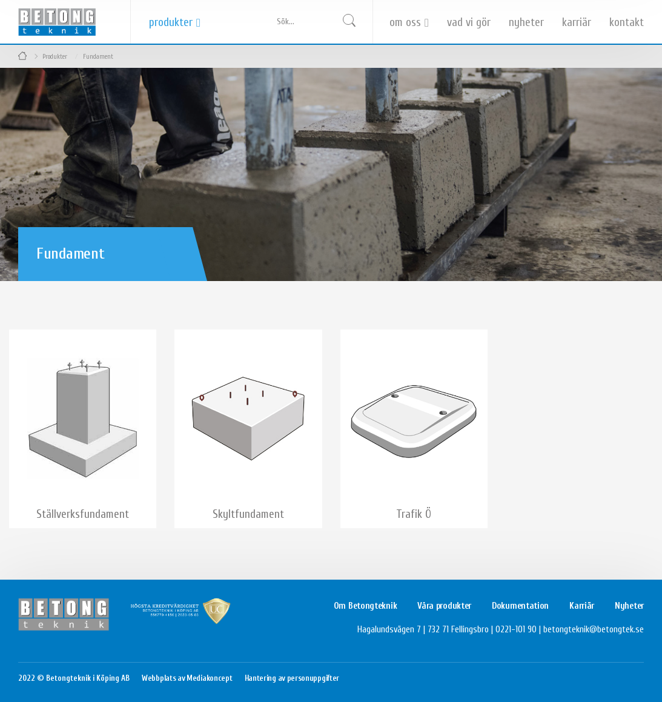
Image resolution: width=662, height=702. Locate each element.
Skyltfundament (248, 514)
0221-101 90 (516, 629)
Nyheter (526, 22)
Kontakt (626, 22)
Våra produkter (444, 606)
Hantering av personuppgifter (292, 678)
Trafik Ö (413, 514)
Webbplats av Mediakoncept (187, 678)
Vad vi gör (469, 22)
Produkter (171, 22)
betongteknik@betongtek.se (593, 629)
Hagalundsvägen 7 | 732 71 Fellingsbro (423, 629)
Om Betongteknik (365, 606)
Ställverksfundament (82, 514)
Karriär (576, 22)
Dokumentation (520, 606)
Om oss (405, 22)
